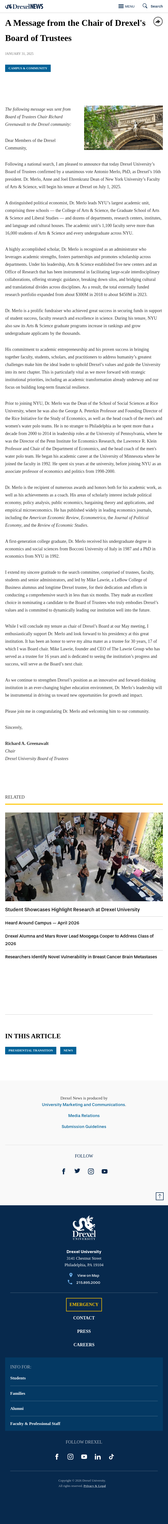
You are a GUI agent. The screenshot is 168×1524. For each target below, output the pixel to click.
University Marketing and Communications (83, 1104)
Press (84, 1331)
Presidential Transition (31, 1050)
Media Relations (84, 1115)
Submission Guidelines (84, 1126)
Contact (84, 1318)
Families (17, 1393)
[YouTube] (105, 1171)
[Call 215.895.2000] (84, 1282)
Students (18, 1378)
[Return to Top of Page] (160, 1196)
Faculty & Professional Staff (35, 1423)
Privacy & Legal (95, 1486)
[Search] (150, 6)
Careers (83, 1344)
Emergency (84, 1304)
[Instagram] (91, 1171)
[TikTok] (111, 1457)
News (68, 1050)
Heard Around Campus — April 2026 (42, 923)
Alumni (17, 1408)
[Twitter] (77, 1171)
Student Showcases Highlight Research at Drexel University (72, 909)
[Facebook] (64, 1171)
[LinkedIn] (98, 1457)
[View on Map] (84, 1275)
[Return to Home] (24, 6)
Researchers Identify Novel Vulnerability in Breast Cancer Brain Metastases (81, 957)
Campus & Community (28, 68)
